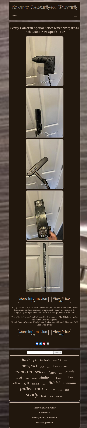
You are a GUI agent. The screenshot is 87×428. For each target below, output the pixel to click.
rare (51, 396)
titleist (54, 382)
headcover (60, 366)
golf (26, 383)
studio (44, 377)
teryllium (56, 378)
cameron (23, 371)
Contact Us (44, 412)
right (60, 373)
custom (50, 389)
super (44, 384)
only (60, 390)
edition (17, 383)
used (19, 377)
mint (65, 361)
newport (29, 365)
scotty (32, 395)
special (57, 360)
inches (68, 377)
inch (26, 359)
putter (26, 388)
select (40, 371)
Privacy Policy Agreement (44, 417)
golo (35, 360)
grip (67, 390)
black (43, 396)
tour (39, 388)
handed (35, 384)
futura (52, 372)
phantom (69, 383)
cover (27, 378)
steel (48, 367)
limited (59, 396)
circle (70, 372)
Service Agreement (44, 422)
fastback (45, 360)
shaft (42, 367)
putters (34, 378)
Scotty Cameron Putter (45, 408)
